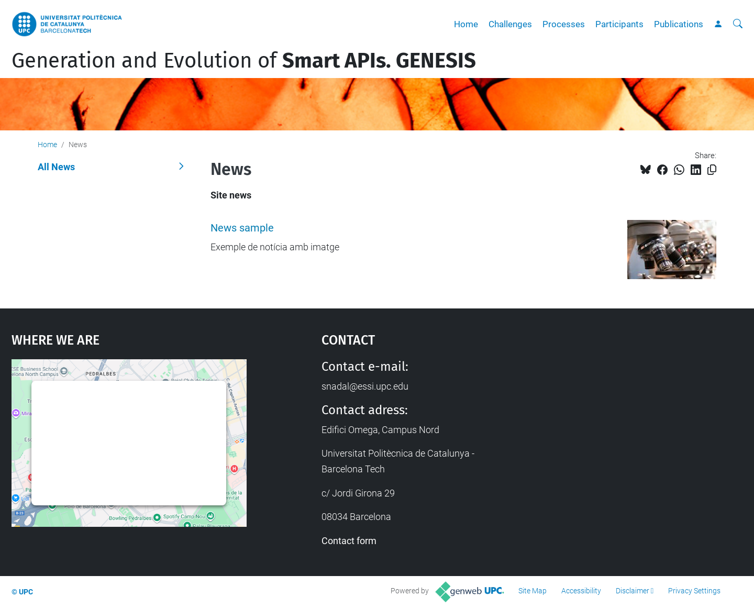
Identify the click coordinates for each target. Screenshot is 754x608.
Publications (678, 24)
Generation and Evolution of (244, 60)
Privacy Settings (694, 591)
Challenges (510, 24)
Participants (619, 24)
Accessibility (581, 591)
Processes (563, 24)
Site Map (532, 591)
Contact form (348, 540)
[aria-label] (737, 24)
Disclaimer (632, 591)
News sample (242, 228)
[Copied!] (711, 170)
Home (466, 24)
